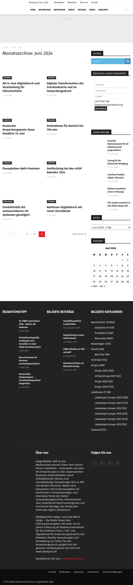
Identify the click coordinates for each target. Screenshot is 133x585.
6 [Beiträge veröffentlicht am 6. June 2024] (111, 265)
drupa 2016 (104, 386)
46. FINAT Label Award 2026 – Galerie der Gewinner (29, 324)
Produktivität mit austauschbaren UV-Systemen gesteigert (16, 211)
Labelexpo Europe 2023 (111, 402)
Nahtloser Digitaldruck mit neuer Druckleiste (64, 209)
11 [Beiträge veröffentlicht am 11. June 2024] (100, 270)
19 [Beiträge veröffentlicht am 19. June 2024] (106, 276)
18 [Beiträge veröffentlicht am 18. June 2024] (100, 276)
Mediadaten (59, 2)
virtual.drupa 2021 (108, 376)
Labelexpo (103, 10)
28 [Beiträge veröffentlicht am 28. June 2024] (117, 281)
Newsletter (72, 2)
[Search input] (109, 61)
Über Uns (84, 2)
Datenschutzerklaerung (109, 104)
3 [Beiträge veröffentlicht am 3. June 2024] (94, 265)
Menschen (104, 338)
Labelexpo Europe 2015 (111, 424)
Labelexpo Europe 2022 (111, 408)
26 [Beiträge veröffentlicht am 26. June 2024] (105, 281)
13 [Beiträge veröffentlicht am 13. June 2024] (112, 270)
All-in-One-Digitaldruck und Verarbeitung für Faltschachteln (21, 87)
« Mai (94, 286)
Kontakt (94, 2)
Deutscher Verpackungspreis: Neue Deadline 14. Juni (19, 129)
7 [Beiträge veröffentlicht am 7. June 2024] (117, 265)
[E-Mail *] (111, 96)
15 (34, 234)
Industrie (51, 78)
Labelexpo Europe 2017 (111, 419)
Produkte (7, 78)
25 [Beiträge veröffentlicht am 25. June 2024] (100, 281)
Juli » (102, 286)
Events (71, 10)
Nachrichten (45, 10)
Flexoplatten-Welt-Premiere (21, 168)
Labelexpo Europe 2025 (111, 397)
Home (32, 10)
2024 (13, 47)
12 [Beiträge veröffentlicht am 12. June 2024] (106, 270)
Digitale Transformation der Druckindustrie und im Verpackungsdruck (65, 87)
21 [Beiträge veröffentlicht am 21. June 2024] (117, 276)
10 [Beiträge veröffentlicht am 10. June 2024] (94, 270)
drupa (92, 10)
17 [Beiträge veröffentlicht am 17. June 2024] (94, 276)
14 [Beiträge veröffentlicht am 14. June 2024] (117, 270)
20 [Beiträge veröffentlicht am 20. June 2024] (111, 276)
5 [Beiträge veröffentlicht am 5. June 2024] (106, 265)
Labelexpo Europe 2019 (111, 413)
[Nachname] (111, 90)
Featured (98, 429)
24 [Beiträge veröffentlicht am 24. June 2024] (94, 281)
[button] (126, 9)
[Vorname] (111, 85)
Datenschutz (93, 572)
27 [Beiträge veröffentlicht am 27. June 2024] (112, 281)
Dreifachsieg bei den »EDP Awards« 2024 (64, 170)
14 (27, 234)
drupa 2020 (104, 381)
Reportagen (59, 10)
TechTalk (82, 10)
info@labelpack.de (72, 558)
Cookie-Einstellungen (112, 572)
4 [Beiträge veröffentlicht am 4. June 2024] (100, 265)
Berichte (102, 354)
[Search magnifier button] (128, 61)
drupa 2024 (104, 370)
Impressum (79, 572)
